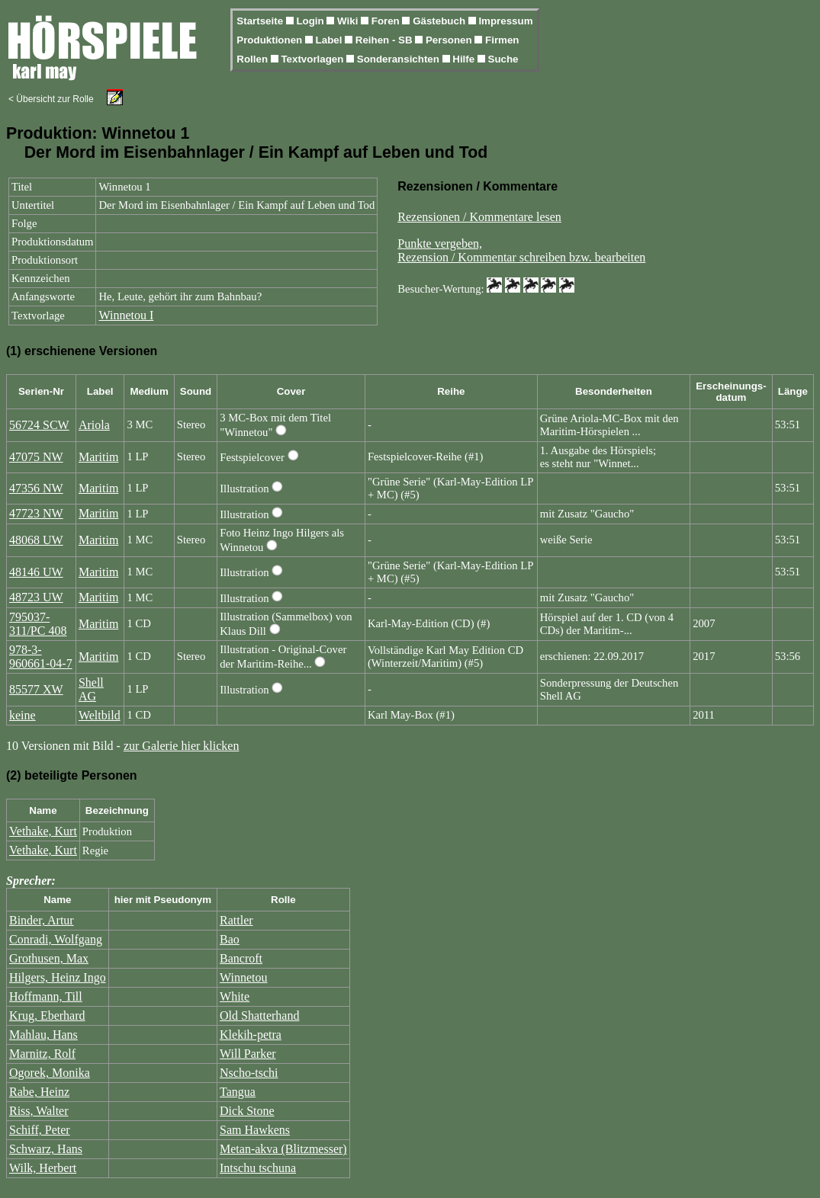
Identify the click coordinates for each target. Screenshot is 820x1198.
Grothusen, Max (48, 958)
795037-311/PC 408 (37, 623)
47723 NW (36, 513)
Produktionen (270, 40)
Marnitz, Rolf (42, 1053)
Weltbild (100, 715)
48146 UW (36, 571)
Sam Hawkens (255, 1129)
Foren (387, 21)
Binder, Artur (41, 920)
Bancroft (241, 958)
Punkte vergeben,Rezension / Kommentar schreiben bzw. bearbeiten (521, 250)
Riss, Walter (39, 1110)
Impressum (505, 21)
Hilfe (465, 59)
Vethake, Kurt (43, 831)
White (234, 996)
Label (331, 40)
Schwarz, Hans (45, 1148)
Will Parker (248, 1053)
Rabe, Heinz (39, 1091)
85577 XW (36, 689)
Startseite (260, 21)
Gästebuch (440, 21)
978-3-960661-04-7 (40, 656)
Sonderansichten (399, 59)
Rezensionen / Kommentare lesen (479, 216)
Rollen (253, 59)
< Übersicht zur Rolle (51, 99)
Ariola (94, 424)
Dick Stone (247, 1110)
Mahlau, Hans (43, 1034)
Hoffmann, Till (45, 996)
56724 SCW (39, 424)
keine (22, 715)
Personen (450, 40)
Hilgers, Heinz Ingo (57, 977)
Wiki (349, 21)
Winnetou (243, 977)
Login (311, 21)
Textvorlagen (313, 59)
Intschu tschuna (258, 1167)
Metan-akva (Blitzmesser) (283, 1148)
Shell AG (91, 689)
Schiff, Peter (39, 1129)
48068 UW (36, 539)
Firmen (502, 40)
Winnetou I (125, 315)
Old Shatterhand (259, 1015)
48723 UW (36, 597)
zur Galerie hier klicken (181, 745)
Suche (503, 59)
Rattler (236, 920)
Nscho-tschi (249, 1072)
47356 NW (36, 488)
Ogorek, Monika (49, 1072)
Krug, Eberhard (47, 1015)
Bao (230, 939)
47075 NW (36, 456)
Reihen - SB (385, 40)
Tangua (238, 1091)
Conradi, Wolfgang (55, 939)
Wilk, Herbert (42, 1167)
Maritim (98, 456)
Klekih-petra (250, 1034)
